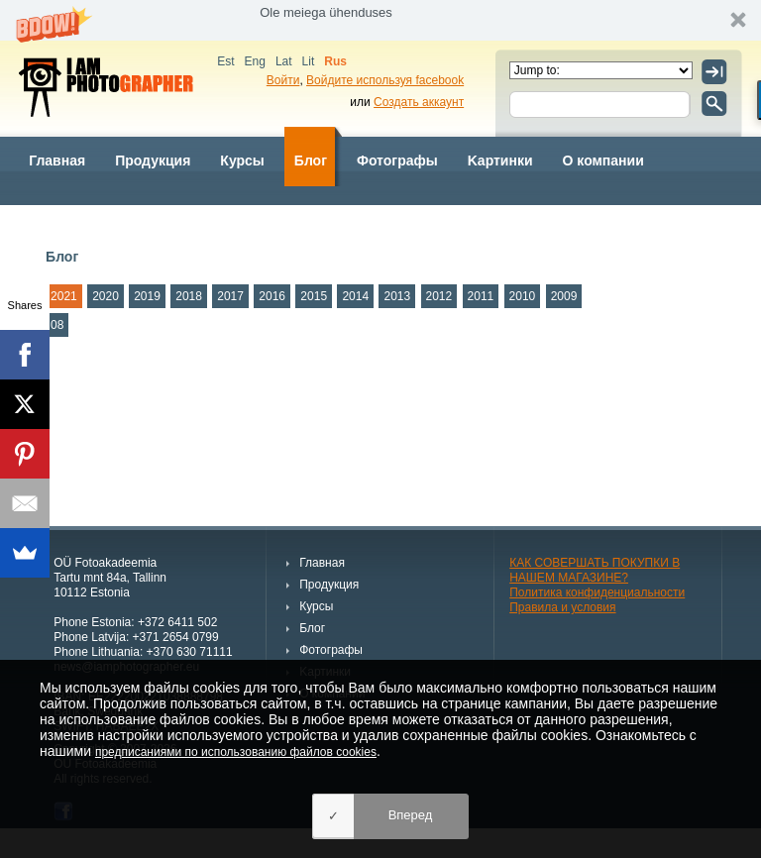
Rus (335, 61)
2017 (230, 296)
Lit (308, 61)
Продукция (152, 160)
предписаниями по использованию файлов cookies (236, 752)
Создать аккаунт (419, 102)
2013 (396, 296)
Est (225, 61)
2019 (147, 296)
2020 (105, 296)
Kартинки (500, 160)
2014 (355, 296)
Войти (283, 80)
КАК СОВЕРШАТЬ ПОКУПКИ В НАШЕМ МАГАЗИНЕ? (594, 570)
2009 (564, 296)
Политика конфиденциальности (597, 592)
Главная (57, 160)
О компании (603, 160)
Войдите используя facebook (385, 80)
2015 (313, 296)
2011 (481, 296)
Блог (310, 160)
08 (57, 325)
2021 (64, 296)
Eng (255, 61)
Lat (283, 61)
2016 (272, 296)
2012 (439, 296)
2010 (522, 296)
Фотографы (397, 160)
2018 (188, 296)
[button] (380, 20)
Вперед (410, 814)
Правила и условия (562, 607)
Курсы (242, 160)
